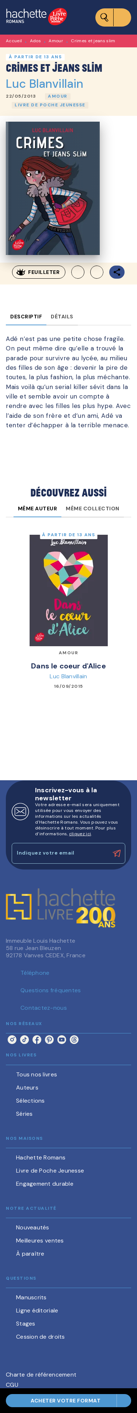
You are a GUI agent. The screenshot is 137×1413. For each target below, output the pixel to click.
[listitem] (12, 1039)
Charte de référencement (41, 1374)
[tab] (26, 316)
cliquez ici (80, 834)
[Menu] (113, 17)
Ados (35, 41)
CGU (12, 1385)
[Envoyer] (116, 853)
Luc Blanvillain (44, 83)
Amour (56, 41)
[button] (58, 96)
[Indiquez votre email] (59, 853)
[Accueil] (36, 17)
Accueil (14, 41)
